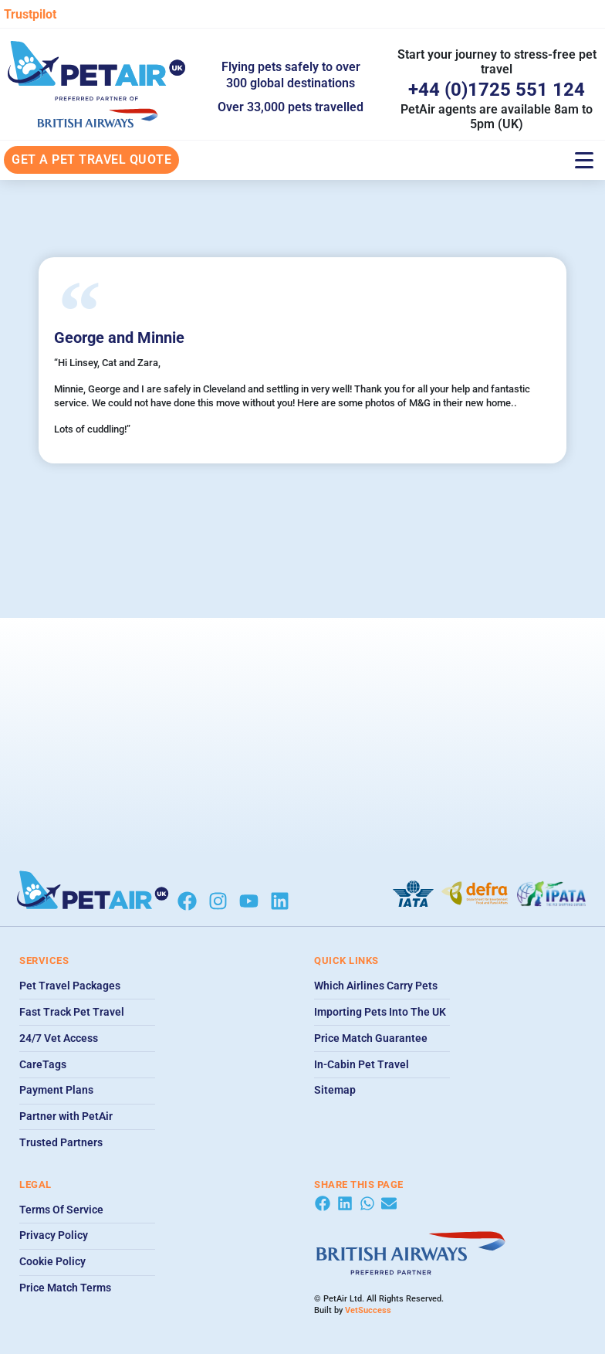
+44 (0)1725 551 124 (496, 89)
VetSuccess (368, 1310)
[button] (322, 1203)
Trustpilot (30, 14)
